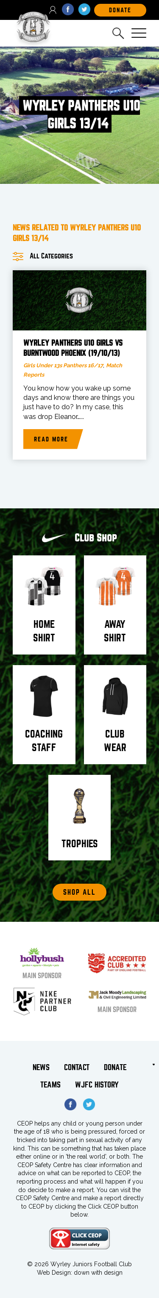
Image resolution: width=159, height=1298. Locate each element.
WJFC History (97, 1085)
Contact (76, 1067)
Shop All (79, 892)
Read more (51, 439)
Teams (50, 1085)
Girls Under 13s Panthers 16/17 (63, 365)
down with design (98, 1272)
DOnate (120, 10)
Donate (115, 1067)
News (41, 1067)
